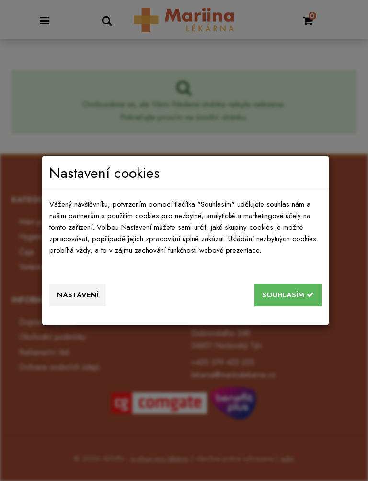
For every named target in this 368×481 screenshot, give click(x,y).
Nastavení (77, 295)
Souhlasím (288, 295)
